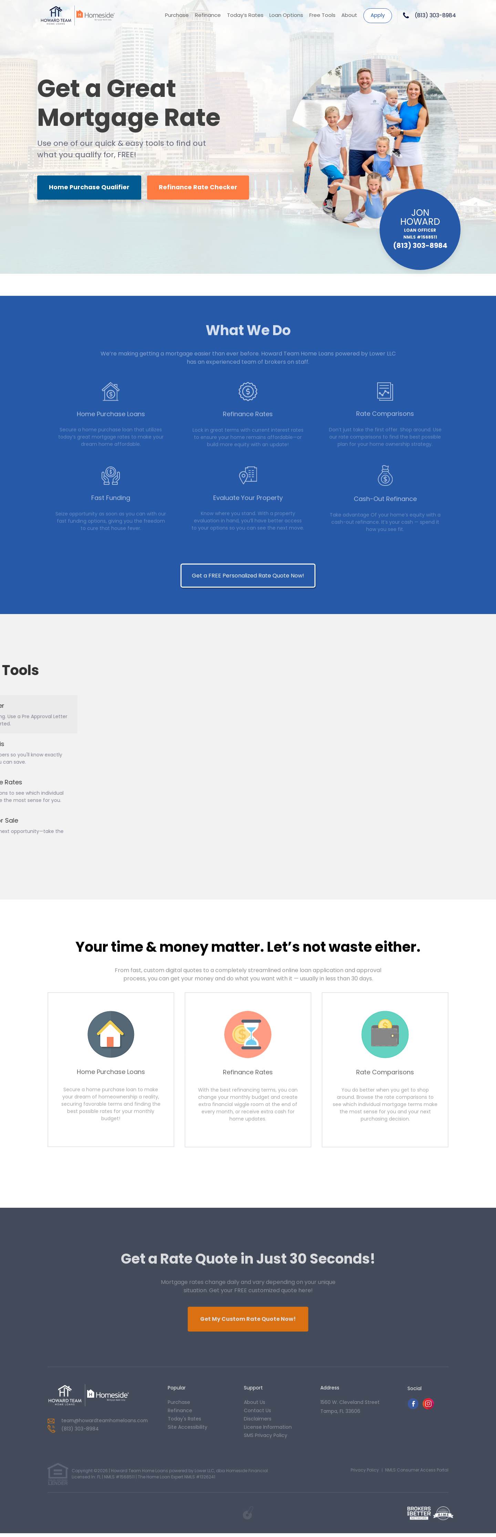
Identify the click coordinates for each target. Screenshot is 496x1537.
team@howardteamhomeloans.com (106, 1424)
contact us (257, 1413)
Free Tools (322, 15)
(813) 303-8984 (435, 15)
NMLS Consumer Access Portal (416, 1473)
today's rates (184, 1422)
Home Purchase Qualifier (90, 188)
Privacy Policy (365, 1473)
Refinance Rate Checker (200, 188)
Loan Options (286, 15)
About (349, 15)
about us (254, 1405)
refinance (180, 1413)
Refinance (207, 15)
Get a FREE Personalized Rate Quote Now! (248, 898)
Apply (378, 15)
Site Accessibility (187, 1430)
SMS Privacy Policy (265, 1438)
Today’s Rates (244, 15)
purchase (179, 1405)
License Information (268, 1430)
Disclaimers (257, 1422)
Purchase (176, 15)
